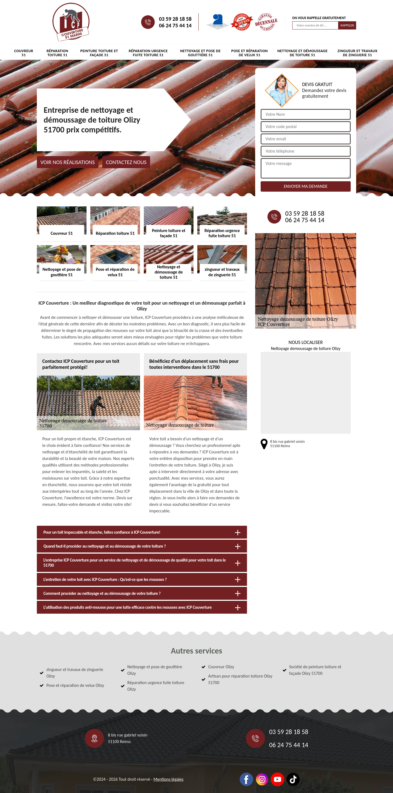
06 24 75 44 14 (175, 25)
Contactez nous (126, 162)
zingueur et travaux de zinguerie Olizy (74, 673)
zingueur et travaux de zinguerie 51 (357, 53)
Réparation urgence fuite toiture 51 (148, 53)
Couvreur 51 (23, 53)
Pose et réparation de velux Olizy (75, 685)
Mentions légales (168, 779)
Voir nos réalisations (67, 162)
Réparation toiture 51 (57, 53)
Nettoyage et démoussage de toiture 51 (302, 53)
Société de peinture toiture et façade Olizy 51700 (315, 670)
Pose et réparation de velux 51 (249, 53)
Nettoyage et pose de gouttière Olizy (154, 670)
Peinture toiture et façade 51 (99, 53)
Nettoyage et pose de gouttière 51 (200, 53)
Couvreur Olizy (221, 666)
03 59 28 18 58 (175, 19)
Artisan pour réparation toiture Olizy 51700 (240, 679)
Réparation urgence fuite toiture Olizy (155, 686)
